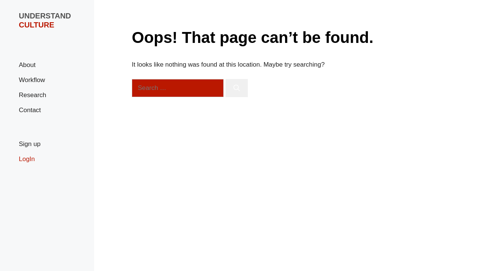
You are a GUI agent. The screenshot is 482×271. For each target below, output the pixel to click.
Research (32, 95)
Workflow (32, 80)
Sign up (30, 144)
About (27, 65)
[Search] (237, 88)
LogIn (27, 159)
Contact (30, 110)
